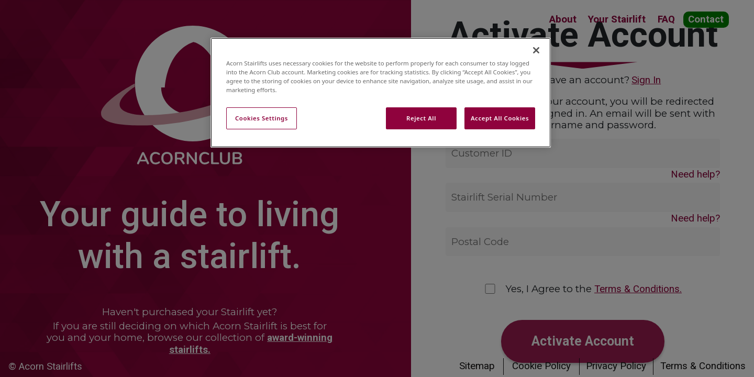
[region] (380, 93)
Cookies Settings (261, 118)
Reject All (421, 118)
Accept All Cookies (500, 118)
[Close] (536, 50)
